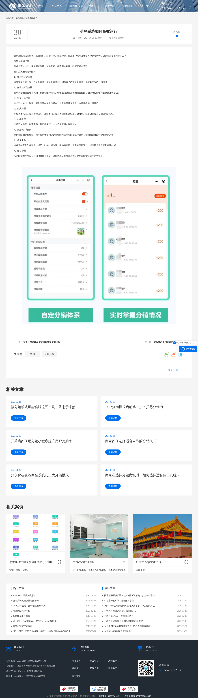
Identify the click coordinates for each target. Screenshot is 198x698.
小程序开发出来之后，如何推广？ (120, 611)
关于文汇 (146, 6)
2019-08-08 (91, 616)
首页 (40, 6)
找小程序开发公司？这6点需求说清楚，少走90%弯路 (129, 595)
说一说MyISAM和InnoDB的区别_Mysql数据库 (34, 621)
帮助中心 (33, 18)
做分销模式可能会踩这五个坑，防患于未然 (43, 407)
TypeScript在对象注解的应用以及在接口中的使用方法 (129, 606)
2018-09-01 (91, 595)
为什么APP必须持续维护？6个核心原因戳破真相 (127, 626)
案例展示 (75, 6)
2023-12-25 (91, 600)
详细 (18, 570)
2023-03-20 (91, 621)
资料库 (92, 6)
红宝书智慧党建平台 (148, 562)
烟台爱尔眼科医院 (21, 616)
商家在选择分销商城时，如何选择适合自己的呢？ (142, 475)
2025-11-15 (182, 621)
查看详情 (18, 418)
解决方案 (109, 6)
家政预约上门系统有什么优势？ (169, 342)
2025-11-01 (182, 631)
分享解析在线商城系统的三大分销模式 (40, 475)
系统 (25, 570)
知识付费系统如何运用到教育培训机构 (41, 342)
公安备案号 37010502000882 (137, 696)
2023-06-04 (91, 631)
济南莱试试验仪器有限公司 (26, 600)
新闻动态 (128, 6)
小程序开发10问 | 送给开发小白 (119, 600)
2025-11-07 (182, 626)
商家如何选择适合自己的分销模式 (130, 441)
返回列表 (173, 370)
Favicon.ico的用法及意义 (24, 595)
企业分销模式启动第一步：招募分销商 (134, 407)
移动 (11, 570)
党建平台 (140, 570)
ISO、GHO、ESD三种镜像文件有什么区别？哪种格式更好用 (42, 631)
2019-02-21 (91, 606)
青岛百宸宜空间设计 (22, 626)
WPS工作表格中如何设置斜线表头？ (30, 606)
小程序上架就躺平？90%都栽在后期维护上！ (125, 621)
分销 (16, 56)
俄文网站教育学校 (21, 611)
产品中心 (57, 6)
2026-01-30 (182, 595)
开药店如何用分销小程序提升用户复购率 (41, 441)
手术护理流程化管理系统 (120, 570)
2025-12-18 (182, 616)
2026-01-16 (182, 606)
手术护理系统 (79, 570)
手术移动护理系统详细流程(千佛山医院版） (33, 562)
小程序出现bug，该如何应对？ (118, 616)
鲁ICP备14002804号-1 (109, 696)
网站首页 (19, 18)
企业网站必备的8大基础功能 (117, 631)
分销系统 (49, 354)
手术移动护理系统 (84, 562)
